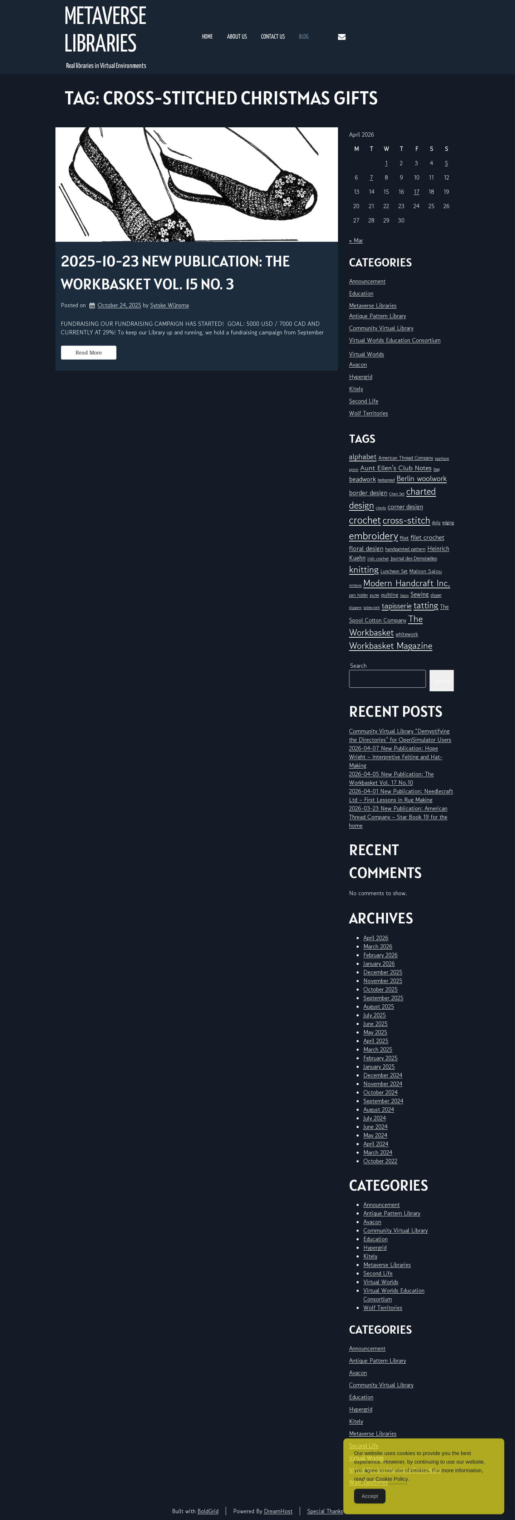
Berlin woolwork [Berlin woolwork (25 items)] (422, 478)
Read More (88, 353)
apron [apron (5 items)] (353, 469)
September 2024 (383, 1101)
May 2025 (375, 1032)
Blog (304, 37)
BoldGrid (208, 1511)
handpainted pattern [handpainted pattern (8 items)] (405, 549)
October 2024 (380, 1092)
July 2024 (374, 1118)
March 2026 (377, 946)
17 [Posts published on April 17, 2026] (417, 191)
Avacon (358, 364)
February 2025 (380, 1058)
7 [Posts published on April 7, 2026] (371, 177)
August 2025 (378, 1006)
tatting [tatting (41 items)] (425, 605)
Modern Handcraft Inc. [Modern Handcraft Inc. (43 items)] (406, 583)
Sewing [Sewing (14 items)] (420, 594)
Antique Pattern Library (377, 316)
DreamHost (278, 1511)
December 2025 (382, 972)
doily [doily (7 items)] (436, 522)
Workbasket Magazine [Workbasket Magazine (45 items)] (390, 645)
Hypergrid (360, 376)
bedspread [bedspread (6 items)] (386, 480)
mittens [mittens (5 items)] (355, 585)
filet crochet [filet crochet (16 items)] (427, 537)
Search (358, 665)
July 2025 (374, 1015)
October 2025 (380, 989)
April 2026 (375, 937)
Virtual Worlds (366, 354)
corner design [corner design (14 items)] (405, 506)
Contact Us (273, 37)
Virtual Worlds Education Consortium (395, 340)
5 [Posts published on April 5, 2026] (446, 163)
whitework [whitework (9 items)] (407, 634)
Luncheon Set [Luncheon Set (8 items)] (394, 571)
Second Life (363, 401)
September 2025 (383, 998)
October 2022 (380, 1161)
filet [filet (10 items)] (404, 537)
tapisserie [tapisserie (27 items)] (397, 605)
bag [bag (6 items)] (436, 469)
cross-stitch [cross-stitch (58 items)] (406, 520)
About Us (237, 37)
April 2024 (375, 1143)
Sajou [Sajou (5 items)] (404, 595)
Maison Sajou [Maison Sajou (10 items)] (425, 571)
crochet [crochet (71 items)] (365, 520)
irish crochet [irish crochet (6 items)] (378, 558)
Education (361, 293)
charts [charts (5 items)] (381, 507)
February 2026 (380, 955)
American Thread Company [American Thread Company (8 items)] (405, 457)
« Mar (356, 240)
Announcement (367, 281)
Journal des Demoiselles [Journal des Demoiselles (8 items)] (414, 558)
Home (207, 37)
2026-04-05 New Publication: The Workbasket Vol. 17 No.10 (391, 778)
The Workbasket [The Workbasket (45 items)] (386, 625)
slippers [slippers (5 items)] (355, 607)
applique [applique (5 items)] (442, 458)
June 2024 (375, 1126)
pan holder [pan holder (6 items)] (358, 595)
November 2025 (382, 980)
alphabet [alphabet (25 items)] (363, 456)
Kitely (356, 388)
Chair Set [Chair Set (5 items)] (396, 493)
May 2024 (375, 1135)
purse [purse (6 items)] (374, 595)
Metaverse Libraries (105, 31)
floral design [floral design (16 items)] (366, 548)
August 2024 (378, 1109)
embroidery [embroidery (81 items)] (373, 535)
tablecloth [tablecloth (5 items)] (371, 607)
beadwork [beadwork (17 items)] (362, 479)
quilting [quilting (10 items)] (389, 594)
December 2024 (382, 1075)
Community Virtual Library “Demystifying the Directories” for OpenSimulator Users (400, 735)
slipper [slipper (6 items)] (436, 595)
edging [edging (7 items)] (448, 522)
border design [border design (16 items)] (368, 492)
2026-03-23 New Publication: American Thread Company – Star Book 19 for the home (398, 817)
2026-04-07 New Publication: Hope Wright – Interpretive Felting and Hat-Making (395, 757)
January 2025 (379, 1066)
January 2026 (379, 963)
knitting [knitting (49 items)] (364, 569)
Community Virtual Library (381, 328)
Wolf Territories (368, 413)
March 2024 (377, 1152)
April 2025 (375, 1040)
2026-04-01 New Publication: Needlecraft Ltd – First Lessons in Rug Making (401, 795)
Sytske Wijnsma (169, 305)
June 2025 (375, 1023)
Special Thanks (325, 1511)
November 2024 (382, 1083)
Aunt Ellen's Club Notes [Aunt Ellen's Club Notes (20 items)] (396, 468)
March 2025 (377, 1049)
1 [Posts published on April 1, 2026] (386, 163)
